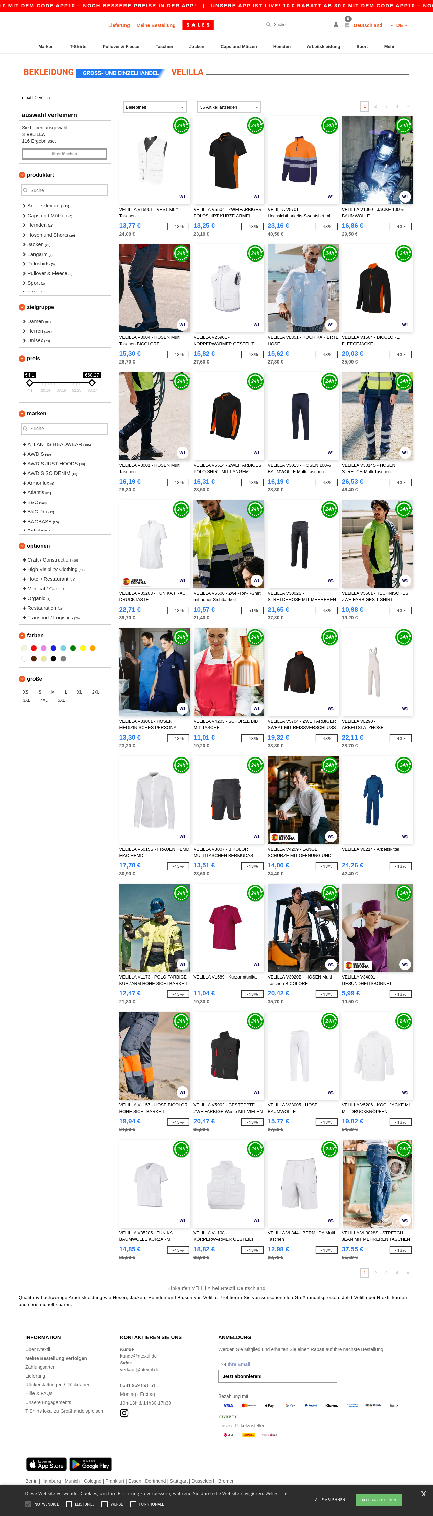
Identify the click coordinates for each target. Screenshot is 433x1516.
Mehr (389, 46)
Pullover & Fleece (120, 46)
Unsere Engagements (48, 1401)
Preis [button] (33, 358)
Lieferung (119, 25)
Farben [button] (35, 635)
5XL (61, 700)
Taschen (164, 46)
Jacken (196, 46)
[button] (337, 25)
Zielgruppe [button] (40, 307)
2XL (95, 691)
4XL (43, 700)
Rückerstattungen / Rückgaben (57, 1384)
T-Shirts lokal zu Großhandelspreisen (64, 1410)
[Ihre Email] (253, 1364)
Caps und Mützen (239, 46)
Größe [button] (34, 678)
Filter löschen (64, 153)
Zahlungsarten (40, 1366)
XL (79, 691)
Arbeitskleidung (323, 46)
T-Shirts (78, 46)
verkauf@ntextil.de (139, 1369)
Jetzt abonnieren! (242, 1375)
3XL (26, 700)
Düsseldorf (202, 1480)
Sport (362, 46)
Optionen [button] (38, 545)
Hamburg (51, 1480)
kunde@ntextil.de (138, 1355)
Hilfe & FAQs (38, 1393)
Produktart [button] (40, 174)
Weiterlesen (276, 1493)
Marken (46, 46)
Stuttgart (179, 1480)
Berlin (31, 1480)
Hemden (282, 46)
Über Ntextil (37, 1349)
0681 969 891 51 (138, 1384)
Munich (72, 1480)
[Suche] (296, 25)
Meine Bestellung (156, 25)
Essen (134, 1480)
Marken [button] (36, 413)
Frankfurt (114, 1480)
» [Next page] (408, 106)
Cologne (92, 1480)
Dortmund (155, 1480)
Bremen (226, 1480)
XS (25, 691)
